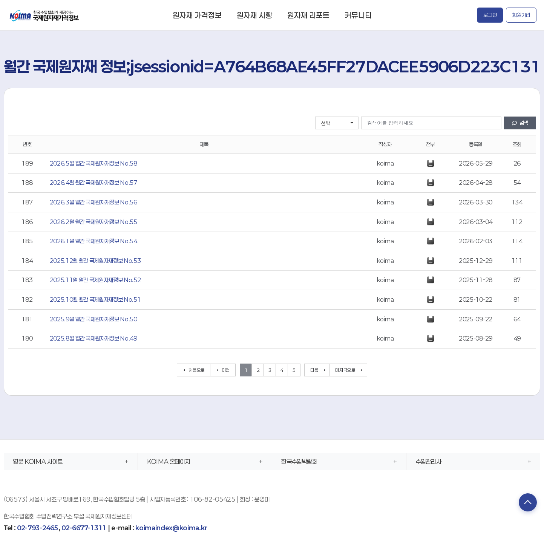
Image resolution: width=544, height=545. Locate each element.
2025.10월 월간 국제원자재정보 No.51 (95, 299)
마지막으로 (345, 370)
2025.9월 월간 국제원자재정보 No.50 (93, 319)
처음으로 (196, 370)
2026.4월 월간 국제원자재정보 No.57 (93, 182)
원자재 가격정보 (197, 15)
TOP (527, 502)
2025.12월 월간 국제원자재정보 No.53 (95, 260)
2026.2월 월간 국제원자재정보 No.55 (93, 221)
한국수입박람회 (299, 461)
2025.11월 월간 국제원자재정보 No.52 (95, 279)
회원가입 (521, 15)
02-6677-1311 (83, 527)
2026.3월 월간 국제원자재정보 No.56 (93, 202)
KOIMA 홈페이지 (168, 461)
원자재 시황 (254, 15)
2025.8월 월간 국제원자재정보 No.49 (93, 338)
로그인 (489, 15)
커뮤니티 (358, 15)
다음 (314, 370)
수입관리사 (428, 461)
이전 (226, 370)
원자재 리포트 (308, 15)
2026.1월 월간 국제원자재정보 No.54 (93, 241)
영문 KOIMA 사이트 (38, 461)
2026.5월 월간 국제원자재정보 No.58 (93, 163)
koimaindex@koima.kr (171, 527)
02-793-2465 (37, 527)
